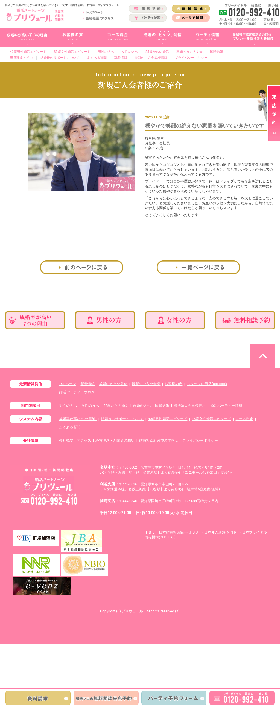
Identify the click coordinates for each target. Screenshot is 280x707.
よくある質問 (97, 58)
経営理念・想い (21, 58)
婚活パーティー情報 (226, 406)
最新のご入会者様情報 (151, 58)
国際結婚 (216, 52)
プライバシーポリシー (191, 58)
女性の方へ (130, 52)
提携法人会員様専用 (190, 406)
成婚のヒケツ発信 (113, 384)
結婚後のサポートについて (60, 58)
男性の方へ (106, 52)
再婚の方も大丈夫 (189, 52)
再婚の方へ (142, 406)
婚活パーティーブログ (77, 392)
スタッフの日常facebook (207, 384)
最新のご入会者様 (146, 384)
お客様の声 (173, 384)
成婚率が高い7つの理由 (78, 419)
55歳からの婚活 (157, 52)
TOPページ (67, 384)
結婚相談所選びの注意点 (158, 440)
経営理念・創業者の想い (115, 440)
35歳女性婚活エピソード (72, 52)
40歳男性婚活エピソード (28, 52)
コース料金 (244, 419)
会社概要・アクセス (75, 440)
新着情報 (120, 58)
